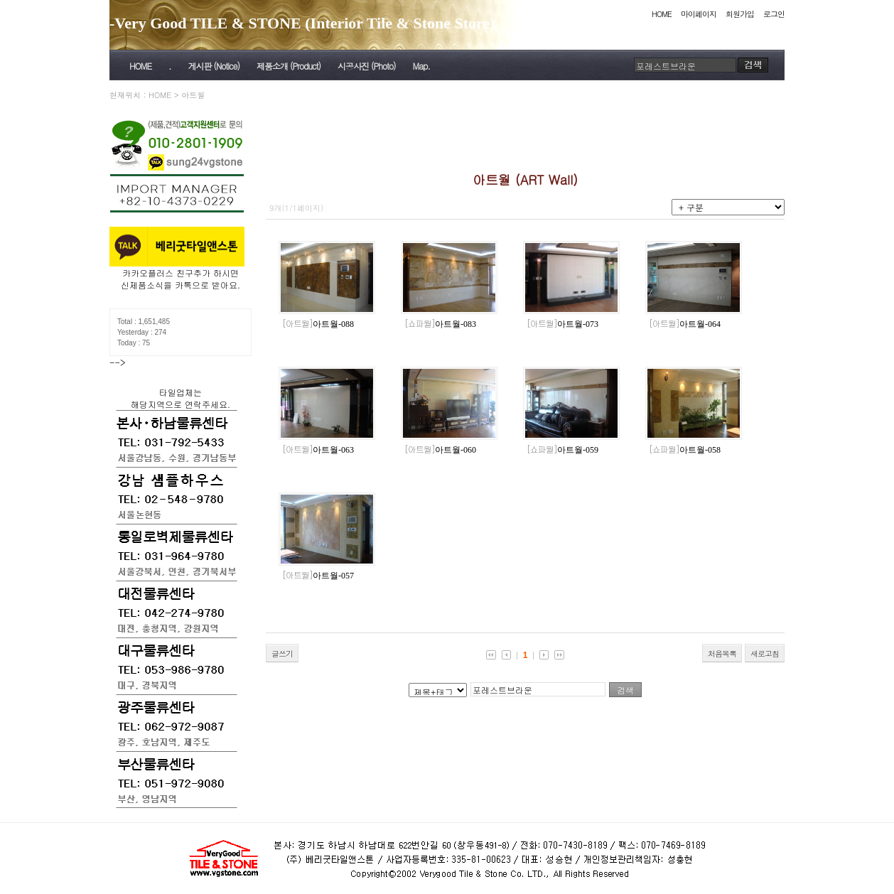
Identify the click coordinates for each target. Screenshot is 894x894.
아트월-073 (562, 324)
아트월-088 (318, 324)
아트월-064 (685, 324)
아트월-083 (440, 324)
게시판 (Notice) (213, 66)
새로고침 (764, 653)
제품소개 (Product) (289, 66)
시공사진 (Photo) (367, 66)
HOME (662, 14)
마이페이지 (698, 14)
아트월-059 (562, 450)
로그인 (774, 14)
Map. (421, 66)
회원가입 (740, 14)
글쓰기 (282, 653)
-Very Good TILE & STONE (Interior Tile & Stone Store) (302, 23)
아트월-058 (685, 450)
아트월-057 (318, 576)
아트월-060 (440, 450)
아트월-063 (318, 450)
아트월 (193, 95)
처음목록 (722, 653)
